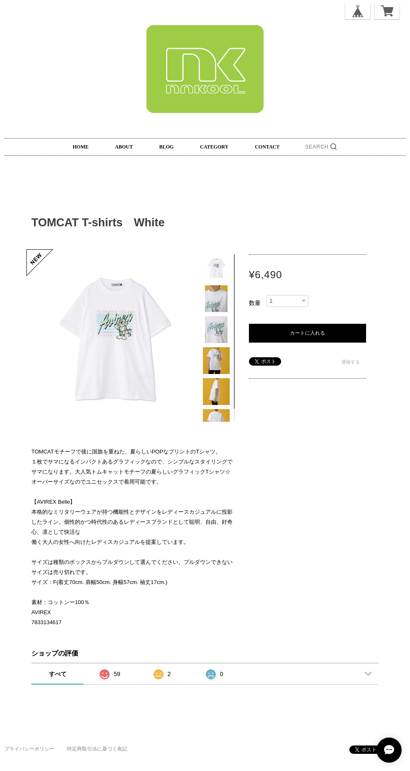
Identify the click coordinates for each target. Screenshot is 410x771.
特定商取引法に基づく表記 (97, 749)
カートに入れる (307, 333)
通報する (350, 361)
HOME (81, 147)
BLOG (166, 147)
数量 (255, 303)
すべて (58, 674)
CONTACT (267, 147)
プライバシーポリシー (29, 749)
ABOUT (124, 147)
